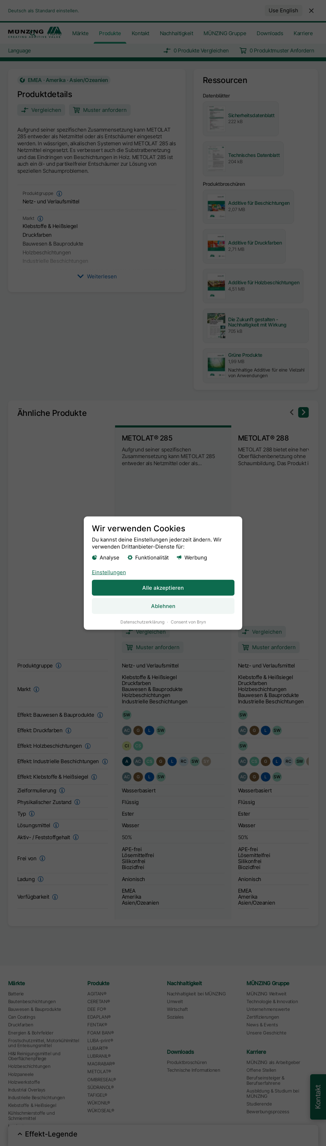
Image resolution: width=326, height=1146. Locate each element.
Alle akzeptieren (163, 587)
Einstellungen (109, 572)
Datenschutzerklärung (142, 621)
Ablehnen (163, 605)
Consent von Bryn (188, 621)
